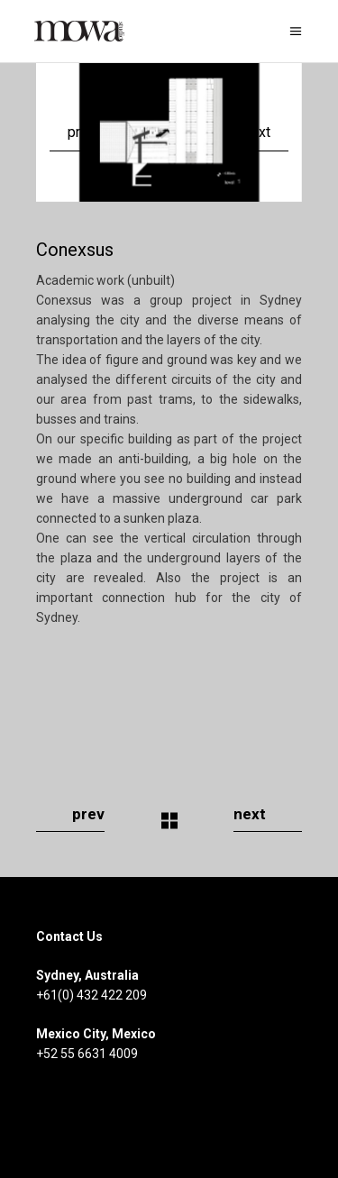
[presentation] (73, 132)
